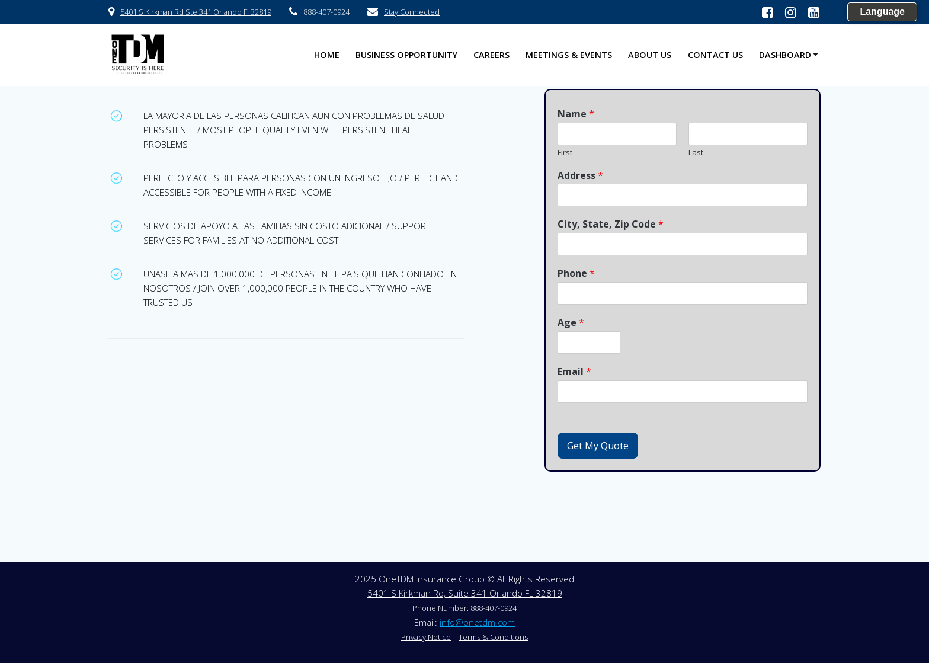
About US (649, 54)
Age (571, 322)
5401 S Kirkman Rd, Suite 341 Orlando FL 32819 (464, 593)
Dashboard (785, 54)
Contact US (715, 54)
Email (574, 372)
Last (695, 153)
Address (580, 175)
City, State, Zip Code (611, 224)
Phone (576, 273)
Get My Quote (598, 445)
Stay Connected (412, 12)
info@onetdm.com (477, 622)
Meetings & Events (569, 54)
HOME (326, 54)
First (565, 153)
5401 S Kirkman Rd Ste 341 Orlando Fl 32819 (195, 12)
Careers (491, 54)
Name (576, 114)
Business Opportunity (406, 54)
